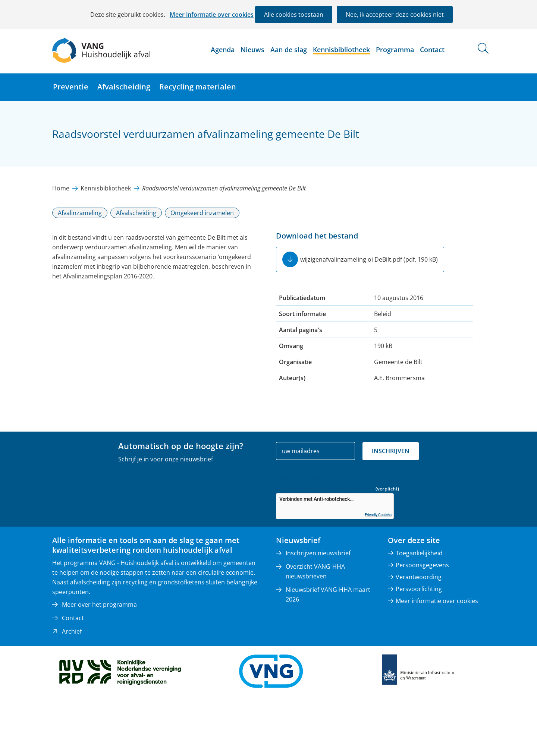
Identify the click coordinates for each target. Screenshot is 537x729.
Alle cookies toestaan (293, 14)
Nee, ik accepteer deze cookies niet (395, 14)
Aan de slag (288, 49)
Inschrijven (390, 451)
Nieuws (252, 49)
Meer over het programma (99, 604)
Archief (72, 631)
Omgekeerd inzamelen (202, 213)
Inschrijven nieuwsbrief (318, 553)
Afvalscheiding (123, 87)
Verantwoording (419, 577)
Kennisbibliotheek (341, 49)
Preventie (70, 87)
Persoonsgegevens (422, 565)
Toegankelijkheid (419, 553)
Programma (395, 49)
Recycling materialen (197, 87)
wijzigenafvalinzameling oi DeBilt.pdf (369, 259)
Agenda (223, 49)
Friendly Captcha (378, 515)
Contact (432, 49)
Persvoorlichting (419, 589)
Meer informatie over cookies (212, 14)
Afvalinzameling (80, 213)
